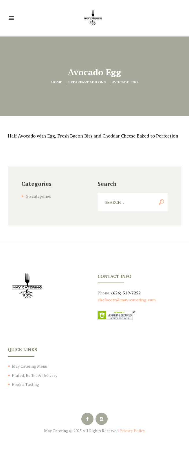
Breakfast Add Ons (87, 82)
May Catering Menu (29, 366)
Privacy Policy (132, 430)
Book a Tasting (25, 384)
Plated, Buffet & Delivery (34, 375)
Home (56, 82)
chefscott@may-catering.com (127, 300)
